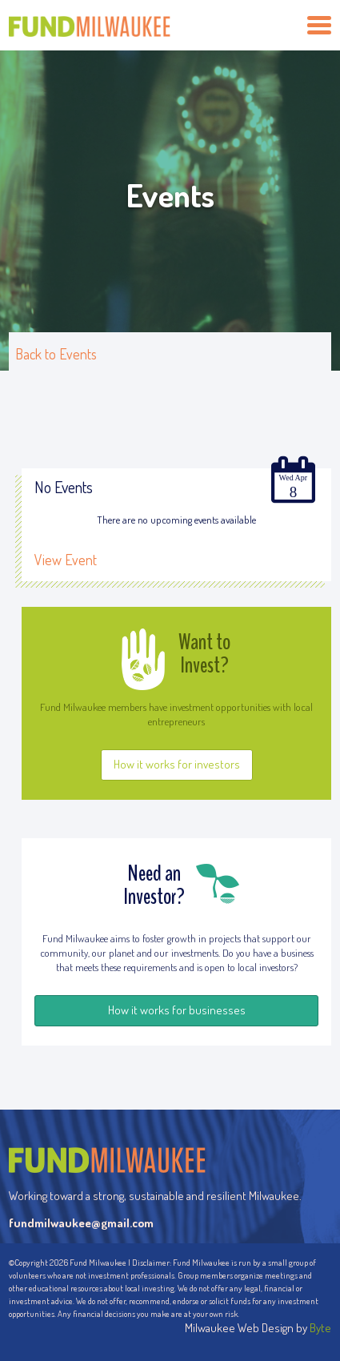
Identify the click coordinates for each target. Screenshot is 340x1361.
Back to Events (56, 354)
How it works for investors (177, 764)
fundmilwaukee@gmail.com (81, 1223)
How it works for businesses (177, 1010)
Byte (320, 1327)
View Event (65, 559)
